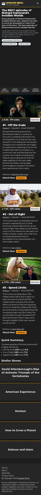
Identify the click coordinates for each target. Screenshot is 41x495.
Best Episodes (5, 90)
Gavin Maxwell (17, 329)
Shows (4, 468)
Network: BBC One (9, 44)
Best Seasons (25, 90)
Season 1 (6, 128)
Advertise (6, 473)
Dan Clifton (16, 248)
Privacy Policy (8, 476)
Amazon (21, 178)
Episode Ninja (23, 478)
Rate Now (35, 120)
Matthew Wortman (19, 174)
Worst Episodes (15, 90)
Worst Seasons (35, 90)
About (4, 470)
